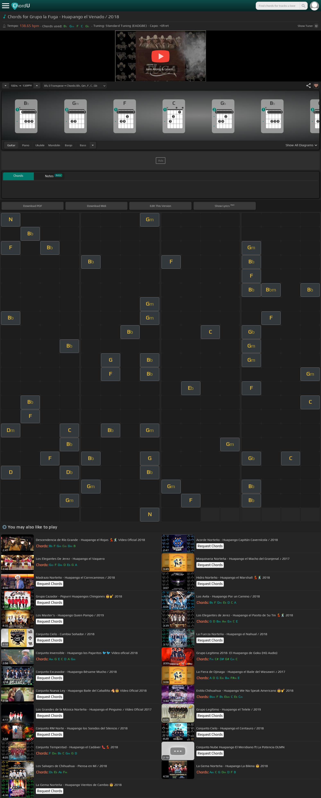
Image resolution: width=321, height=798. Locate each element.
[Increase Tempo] (36, 85)
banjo (68, 145)
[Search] (303, 6)
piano (25, 145)
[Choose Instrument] (93, 145)
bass (83, 145)
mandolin (54, 145)
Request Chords (210, 546)
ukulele (39, 145)
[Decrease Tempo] (5, 85)
